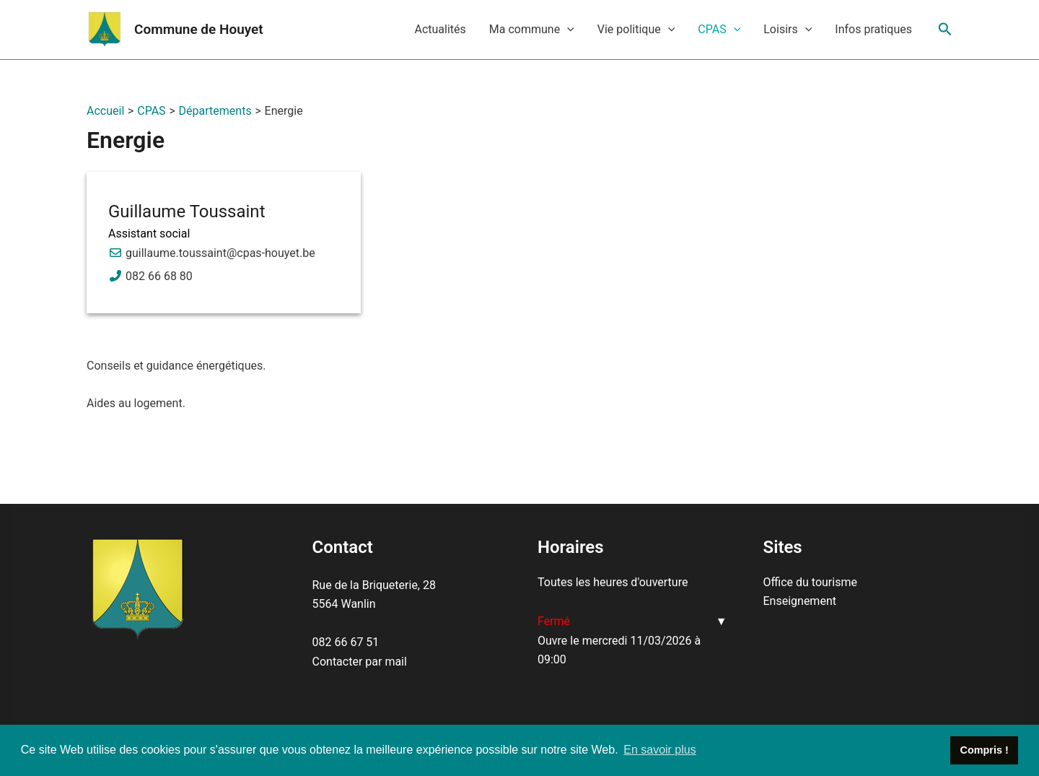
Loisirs (787, 29)
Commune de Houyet (198, 29)
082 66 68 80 (159, 276)
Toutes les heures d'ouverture (613, 582)
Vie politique (636, 29)
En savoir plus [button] (659, 750)
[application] (567, 29)
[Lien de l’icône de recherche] (945, 29)
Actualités (439, 29)
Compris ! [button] (984, 750)
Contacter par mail (359, 661)
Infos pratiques (873, 29)
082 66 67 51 (346, 642)
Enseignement (799, 601)
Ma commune (531, 29)
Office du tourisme (810, 582)
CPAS (719, 29)
